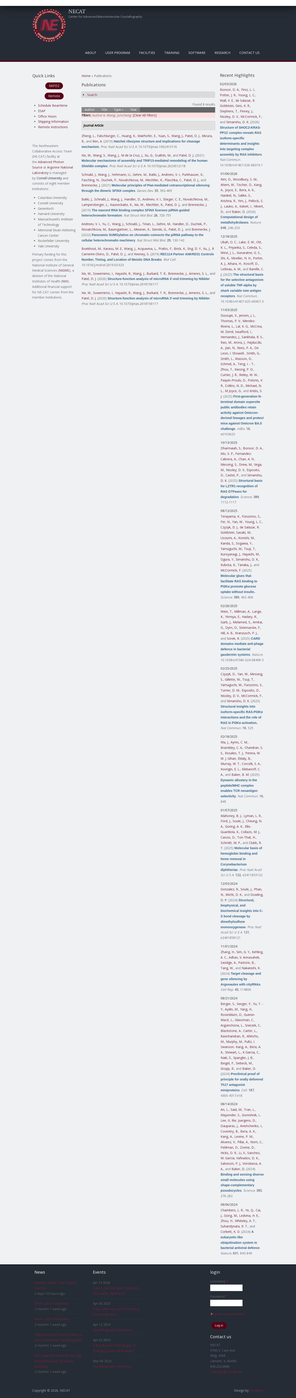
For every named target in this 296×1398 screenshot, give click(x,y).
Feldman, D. (229, 1147)
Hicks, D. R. (229, 1153)
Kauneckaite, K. (121, 204)
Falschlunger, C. (108, 136)
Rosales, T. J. (234, 753)
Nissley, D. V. (229, 116)
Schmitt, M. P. (231, 843)
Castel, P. (232, 475)
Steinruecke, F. (249, 627)
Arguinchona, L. (232, 1025)
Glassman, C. (244, 1020)
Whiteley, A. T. (245, 1221)
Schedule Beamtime (52, 105)
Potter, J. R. (228, 95)
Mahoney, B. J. (231, 816)
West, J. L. (228, 253)
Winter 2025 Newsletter (51, 1303)
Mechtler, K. (154, 180)
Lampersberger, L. (95, 204)
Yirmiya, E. (232, 617)
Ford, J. (226, 821)
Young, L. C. (246, 95)
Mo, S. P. (227, 453)
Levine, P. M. (243, 1136)
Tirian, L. (148, 224)
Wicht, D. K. (234, 894)
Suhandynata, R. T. (234, 1226)
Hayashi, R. (123, 273)
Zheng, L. (88, 136)
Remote (54, 96)
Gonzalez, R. (230, 889)
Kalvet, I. (245, 206)
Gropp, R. (227, 1068)
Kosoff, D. (250, 263)
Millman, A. (242, 611)
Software (196, 53)
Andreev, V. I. (170, 174)
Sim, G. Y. (243, 952)
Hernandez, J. (230, 337)
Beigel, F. (227, 1063)
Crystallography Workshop (112, 1330)
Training (171, 53)
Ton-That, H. (246, 837)
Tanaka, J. (245, 565)
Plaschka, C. (173, 180)
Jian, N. (230, 348)
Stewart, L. (233, 1052)
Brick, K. (180, 248)
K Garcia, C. (251, 1052)
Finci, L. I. (248, 89)
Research (222, 53)
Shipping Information (53, 121)
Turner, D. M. (230, 690)
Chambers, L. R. (232, 1210)
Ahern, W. (228, 185)
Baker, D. (238, 212)
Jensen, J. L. (247, 315)
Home (86, 76)
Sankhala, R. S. (252, 337)
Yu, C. (106, 224)
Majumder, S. (230, 1115)
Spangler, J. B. (243, 1058)
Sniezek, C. (253, 1025)
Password (218, 1296)
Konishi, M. (246, 538)
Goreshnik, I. (251, 1115)
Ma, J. (225, 742)
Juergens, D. (247, 1120)
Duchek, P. (109, 180)
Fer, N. (225, 522)
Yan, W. (237, 522)
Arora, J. (239, 342)
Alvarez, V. (228, 1142)
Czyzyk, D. (228, 674)
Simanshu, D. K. (237, 122)
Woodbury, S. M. (245, 179)
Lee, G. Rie (228, 1120)
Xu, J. (206, 248)
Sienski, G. (159, 229)
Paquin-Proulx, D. (233, 380)
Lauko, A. (231, 206)
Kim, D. (226, 179)
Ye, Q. (249, 1210)
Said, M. (236, 1109)
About (90, 53)
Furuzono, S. (251, 516)
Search (92, 95)
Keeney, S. (141, 254)
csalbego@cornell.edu (226, 1372)
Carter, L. (250, 1031)
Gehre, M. (140, 174)
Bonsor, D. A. (229, 89)
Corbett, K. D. (230, 1231)
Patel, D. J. (192, 136)
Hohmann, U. (121, 174)
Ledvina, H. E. (249, 1215)
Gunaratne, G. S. (248, 253)
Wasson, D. (243, 359)
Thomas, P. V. (231, 321)
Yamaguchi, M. (231, 549)
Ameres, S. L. (198, 273)
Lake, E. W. (247, 242)
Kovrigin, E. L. (230, 769)
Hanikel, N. (228, 195)
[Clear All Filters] (144, 115)
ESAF (42, 111)
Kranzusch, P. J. (246, 633)
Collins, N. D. (234, 385)
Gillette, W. (233, 679)
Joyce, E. (231, 190)
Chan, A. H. (246, 459)
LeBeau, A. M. (231, 269)
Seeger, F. (244, 1004)
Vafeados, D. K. (247, 1158)
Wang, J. (177, 136)
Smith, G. (253, 353)
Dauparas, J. (229, 1126)
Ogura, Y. (227, 559)
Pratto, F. (165, 248)
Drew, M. (245, 464)
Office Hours (47, 116)
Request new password (227, 1314)
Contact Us (249, 53)
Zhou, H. (227, 1221)
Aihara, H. (235, 263)
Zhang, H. (228, 952)
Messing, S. (229, 464)
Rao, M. (226, 342)
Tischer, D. (244, 185)
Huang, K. (129, 136)
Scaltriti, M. (163, 155)
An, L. (225, 1109)
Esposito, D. (250, 690)
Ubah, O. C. (229, 242)
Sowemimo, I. (103, 273)
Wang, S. (99, 155)
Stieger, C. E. (172, 199)
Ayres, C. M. (239, 742)
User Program (117, 53)
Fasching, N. (90, 180)
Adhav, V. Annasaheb (244, 957)
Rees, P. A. (245, 348)
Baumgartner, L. (120, 229)
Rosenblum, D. (231, 1014)
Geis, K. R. (243, 106)
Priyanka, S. (237, 247)
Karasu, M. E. (112, 248)
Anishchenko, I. (251, 1126)
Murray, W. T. (230, 764)
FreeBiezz (257, 1390)
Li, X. (242, 1153)
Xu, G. (149, 155)
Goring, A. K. (234, 826)
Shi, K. (225, 258)
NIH (65, 281)
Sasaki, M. (243, 532)
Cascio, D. (228, 837)
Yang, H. (246, 1009)
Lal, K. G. (242, 326)
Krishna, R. (228, 201)
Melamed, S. (242, 622)
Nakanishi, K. (251, 968)
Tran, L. (249, 1109)
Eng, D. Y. (194, 248)
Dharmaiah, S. (231, 448)
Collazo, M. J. (250, 832)
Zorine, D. (247, 1147)
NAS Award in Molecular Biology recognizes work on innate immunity (58, 1361)
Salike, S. (244, 195)
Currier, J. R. (229, 375)
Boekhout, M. (91, 248)
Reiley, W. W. (248, 375)
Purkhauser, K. (192, 174)
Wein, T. (226, 611)
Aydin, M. (231, 1009)
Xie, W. (86, 155)
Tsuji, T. (249, 549)
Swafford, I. (243, 332)
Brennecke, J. (91, 185)
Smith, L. (227, 359)
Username (219, 1281)
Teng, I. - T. (246, 364)
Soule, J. (238, 821)
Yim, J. (242, 201)
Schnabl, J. (89, 174)
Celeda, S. (254, 247)
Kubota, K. (228, 565)
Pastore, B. (246, 962)
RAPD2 (54, 86)
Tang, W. (227, 968)
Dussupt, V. (229, 315)
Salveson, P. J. (231, 1163)
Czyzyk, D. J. (229, 527)
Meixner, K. (142, 229)
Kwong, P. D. (244, 369)
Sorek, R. (233, 638)
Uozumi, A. (228, 538)
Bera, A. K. (246, 190)
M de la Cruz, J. (132, 155)
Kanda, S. (227, 543)
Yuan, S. (164, 136)
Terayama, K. (230, 516)
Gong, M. (230, 1215)
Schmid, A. (228, 364)
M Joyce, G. (233, 391)
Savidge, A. (228, 962)
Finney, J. (246, 111)
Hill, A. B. (227, 633)
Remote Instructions (53, 127)
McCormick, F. (251, 116)
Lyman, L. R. (252, 816)
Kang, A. (242, 1047)
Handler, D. (132, 199)
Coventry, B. (229, 1131)
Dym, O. (231, 627)
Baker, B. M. (240, 774)
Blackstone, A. (231, 1031)
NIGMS (64, 270)
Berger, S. (228, 1004)
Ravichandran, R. (233, 1036)
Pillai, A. (242, 1142)
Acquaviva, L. (147, 248)
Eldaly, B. (244, 758)
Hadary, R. (249, 617)
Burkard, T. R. (156, 273)
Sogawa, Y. (244, 543)
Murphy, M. (234, 1041)
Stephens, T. (229, 111)
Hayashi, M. (250, 554)
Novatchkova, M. (131, 180)
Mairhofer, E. (146, 136)
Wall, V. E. (227, 100)
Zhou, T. (227, 369)
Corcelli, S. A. (251, 764)
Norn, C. (256, 1142)
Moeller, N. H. (241, 258)
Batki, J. (154, 174)
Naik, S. (226, 1058)
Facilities (147, 53)
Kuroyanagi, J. (231, 554)
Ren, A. (97, 141)
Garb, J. (226, 622)
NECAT (77, 11)
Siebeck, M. (244, 1063)
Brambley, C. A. (232, 747)
